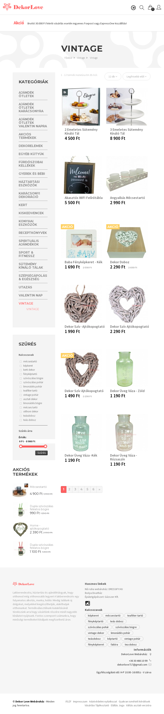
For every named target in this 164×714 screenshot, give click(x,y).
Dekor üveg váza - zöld (127, 391)
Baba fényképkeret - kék (83, 262)
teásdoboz (94, 638)
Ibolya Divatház (93, 593)
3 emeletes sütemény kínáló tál (126, 131)
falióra (114, 644)
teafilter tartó (135, 615)
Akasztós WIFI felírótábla (84, 197)
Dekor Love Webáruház (29, 701)
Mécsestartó (38, 487)
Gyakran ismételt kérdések (134, 701)
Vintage (82, 57)
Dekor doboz (119, 262)
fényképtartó (95, 621)
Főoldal (69, 57)
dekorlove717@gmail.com (132, 664)
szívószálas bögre (126, 627)
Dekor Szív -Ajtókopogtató (85, 326)
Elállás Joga (117, 705)
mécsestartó (112, 615)
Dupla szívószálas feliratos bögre (41, 507)
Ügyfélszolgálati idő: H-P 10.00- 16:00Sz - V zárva (123, 672)
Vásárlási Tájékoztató (97, 705)
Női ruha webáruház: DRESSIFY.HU (104, 589)
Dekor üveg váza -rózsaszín (123, 457)
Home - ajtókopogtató (39, 527)
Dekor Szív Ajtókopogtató (129, 326)
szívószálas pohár (98, 627)
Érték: (33, 439)
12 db (113, 76)
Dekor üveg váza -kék (81, 455)
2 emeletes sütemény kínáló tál (81, 131)
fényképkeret (96, 644)
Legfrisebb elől (136, 76)
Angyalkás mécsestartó (127, 197)
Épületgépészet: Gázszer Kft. (102, 597)
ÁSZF (68, 701)
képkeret (93, 615)
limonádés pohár (120, 633)
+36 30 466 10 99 (138, 660)
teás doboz (116, 621)
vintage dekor (96, 633)
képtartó (112, 638)
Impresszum (80, 701)
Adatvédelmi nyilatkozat (103, 701)
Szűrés (42, 452)
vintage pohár (132, 638)
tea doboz (131, 644)
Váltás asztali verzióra (138, 705)
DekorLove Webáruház (134, 654)
